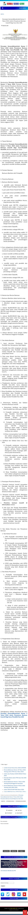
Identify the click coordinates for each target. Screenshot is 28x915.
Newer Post (6, 851)
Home (21, 851)
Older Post (14, 851)
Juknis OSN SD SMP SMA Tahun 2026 (14, 789)
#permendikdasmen (21, 801)
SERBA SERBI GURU (13, 908)
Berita (2, 14)
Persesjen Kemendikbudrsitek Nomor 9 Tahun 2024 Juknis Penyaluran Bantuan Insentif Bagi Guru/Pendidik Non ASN (14, 715)
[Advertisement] (14, 748)
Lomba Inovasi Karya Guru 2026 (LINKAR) (15, 767)
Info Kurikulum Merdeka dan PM (8, 870)
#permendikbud (10, 801)
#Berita (3, 801)
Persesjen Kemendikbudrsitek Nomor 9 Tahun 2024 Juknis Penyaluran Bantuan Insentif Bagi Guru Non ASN (12, 796)
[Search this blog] (7, 883)
